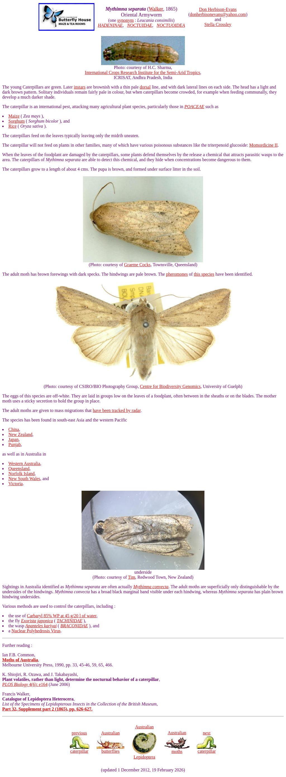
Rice (12, 126)
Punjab (14, 444)
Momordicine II (263, 145)
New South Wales (24, 478)
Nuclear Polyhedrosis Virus (36, 630)
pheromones (177, 274)
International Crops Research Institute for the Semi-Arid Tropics (142, 72)
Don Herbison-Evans (218, 9)
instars (79, 87)
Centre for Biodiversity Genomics (170, 386)
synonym (125, 20)
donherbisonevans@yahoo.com (218, 14)
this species (204, 274)
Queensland (19, 468)
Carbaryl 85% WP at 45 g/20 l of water (61, 615)
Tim (131, 577)
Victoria (15, 483)
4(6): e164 (24, 684)
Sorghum (16, 121)
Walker (156, 9)
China (13, 429)
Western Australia (24, 463)
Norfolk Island (21, 473)
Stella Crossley (217, 24)
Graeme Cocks (137, 264)
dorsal (145, 87)
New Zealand (20, 434)
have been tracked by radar (116, 410)
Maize (14, 116)
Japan (13, 439)
